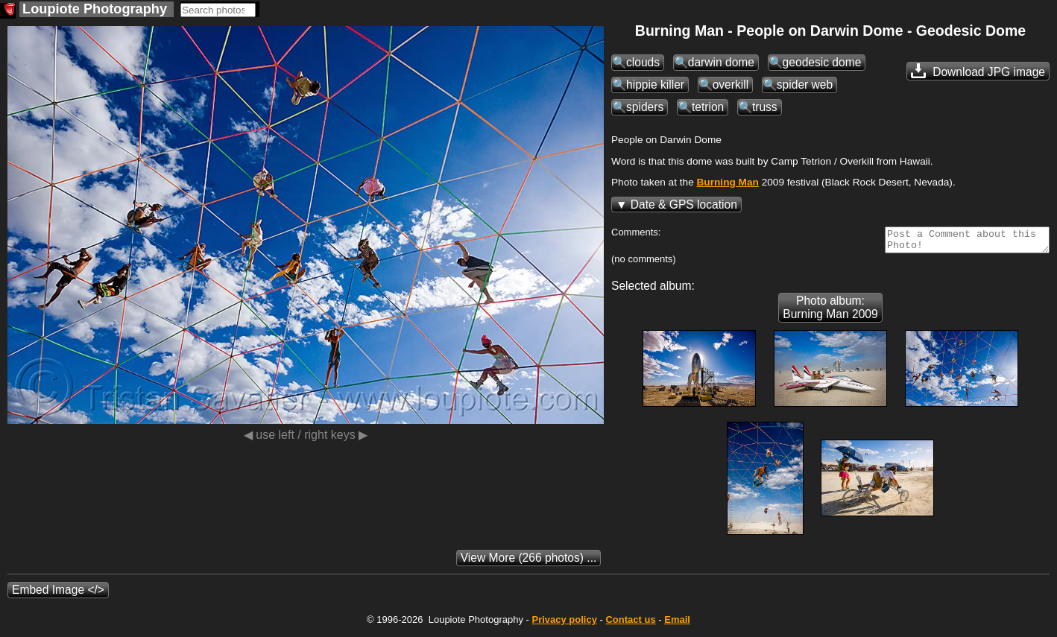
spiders (644, 107)
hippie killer (655, 84)
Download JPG (978, 70)
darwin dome (721, 62)
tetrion (708, 107)
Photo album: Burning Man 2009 (830, 312)
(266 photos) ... (529, 562)
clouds (643, 62)
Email (677, 624)
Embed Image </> (58, 594)
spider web (805, 84)
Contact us (630, 624)
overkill (731, 84)
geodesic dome (822, 62)
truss (764, 107)
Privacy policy (563, 624)
